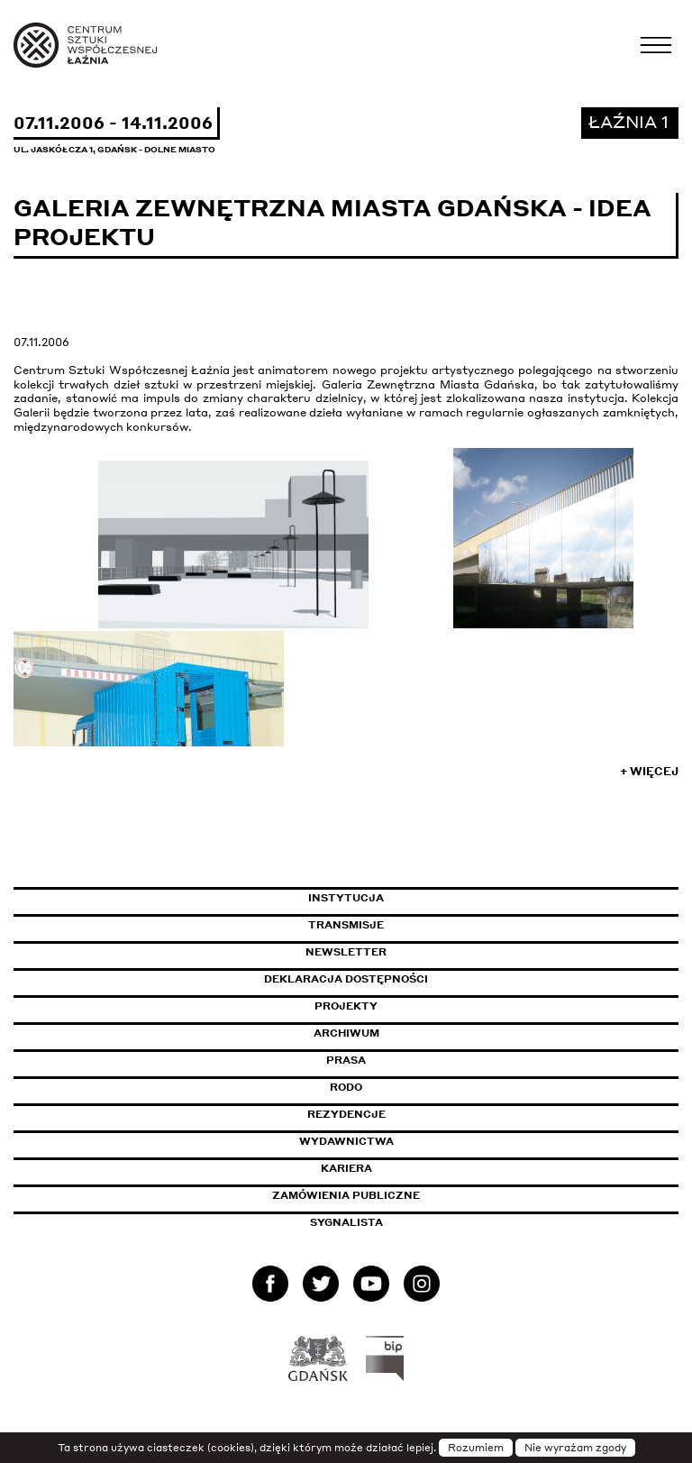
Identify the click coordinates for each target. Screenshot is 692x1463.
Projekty (346, 1006)
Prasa (346, 1060)
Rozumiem (476, 1447)
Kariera (346, 1168)
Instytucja (346, 898)
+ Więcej (649, 771)
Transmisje (422, 925)
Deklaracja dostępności (346, 979)
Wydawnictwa (346, 1141)
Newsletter (346, 952)
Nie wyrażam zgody (575, 1447)
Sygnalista (346, 1222)
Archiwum (346, 1033)
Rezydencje (346, 1114)
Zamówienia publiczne (386, 1195)
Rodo (346, 1087)
